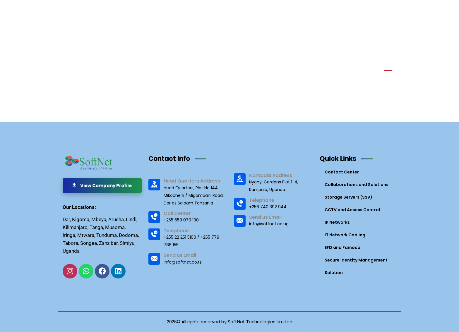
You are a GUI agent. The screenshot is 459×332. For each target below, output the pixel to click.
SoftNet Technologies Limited (260, 322)
